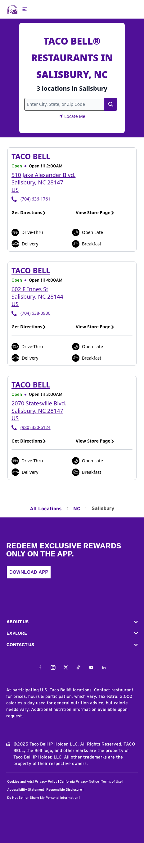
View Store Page (95, 212)
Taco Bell (30, 156)
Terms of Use (111, 781)
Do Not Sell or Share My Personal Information (42, 797)
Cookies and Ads (20, 781)
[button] (72, 622)
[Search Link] (110, 104)
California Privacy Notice (79, 781)
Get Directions (28, 212)
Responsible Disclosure (64, 789)
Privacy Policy (46, 781)
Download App (28, 572)
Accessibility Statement (25, 789)
